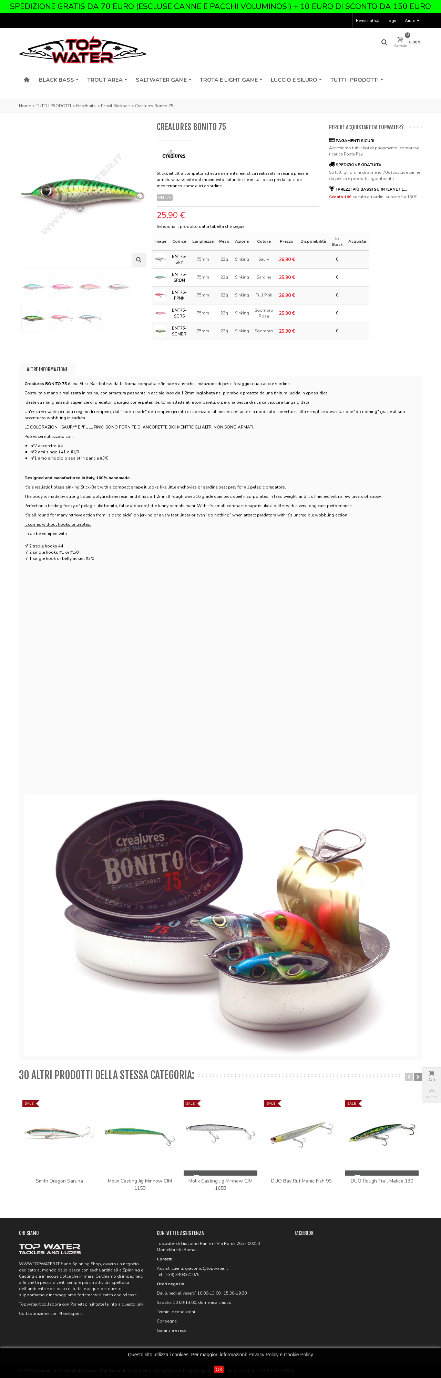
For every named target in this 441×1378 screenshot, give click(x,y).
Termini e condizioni (176, 1312)
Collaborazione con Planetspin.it (51, 1313)
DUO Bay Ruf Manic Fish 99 (301, 1181)
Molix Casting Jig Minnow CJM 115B (140, 1184)
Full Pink (264, 295)
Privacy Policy (263, 1354)
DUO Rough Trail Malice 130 (382, 1181)
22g (224, 259)
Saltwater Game (164, 80)
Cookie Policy (298, 1354)
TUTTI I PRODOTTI (53, 106)
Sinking (242, 259)
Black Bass (59, 80)
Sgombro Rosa (264, 313)
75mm (203, 259)
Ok (219, 1369)
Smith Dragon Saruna (59, 1181)
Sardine (264, 277)
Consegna (167, 1321)
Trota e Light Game (231, 80)
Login (392, 20)
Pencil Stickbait (115, 106)
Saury (263, 259)
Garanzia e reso (172, 1330)
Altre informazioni (47, 369)
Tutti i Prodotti (356, 80)
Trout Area (107, 80)
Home (25, 106)
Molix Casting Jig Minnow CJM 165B (220, 1184)
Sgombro (264, 331)
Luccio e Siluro (296, 80)
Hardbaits (86, 106)
